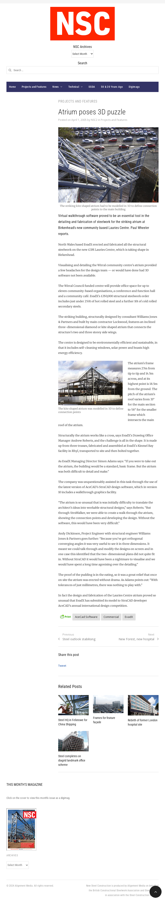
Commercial (111, 617)
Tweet (62, 666)
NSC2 (94, 120)
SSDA (92, 86)
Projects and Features (34, 86)
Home (12, 86)
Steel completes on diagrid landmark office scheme (71, 760)
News (55, 86)
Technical (73, 86)
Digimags (134, 86)
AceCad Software (86, 617)
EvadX (129, 617)
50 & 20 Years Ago (112, 86)
